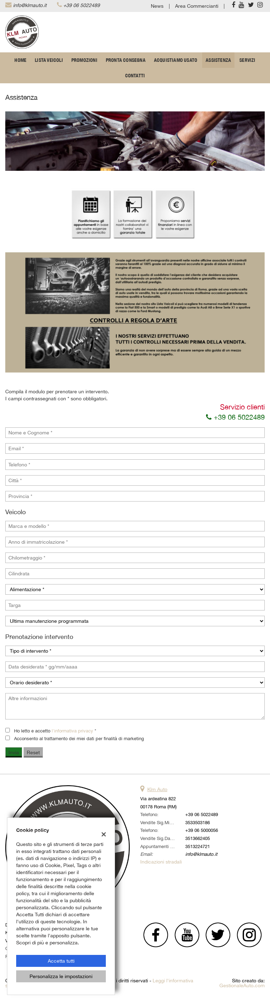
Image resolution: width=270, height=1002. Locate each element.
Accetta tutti (61, 961)
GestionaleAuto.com (242, 985)
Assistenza (218, 60)
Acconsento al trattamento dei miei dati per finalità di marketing (79, 738)
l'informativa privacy (72, 730)
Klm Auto (157, 789)
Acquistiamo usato (175, 60)
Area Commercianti (196, 6)
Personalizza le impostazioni (61, 976)
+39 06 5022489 (81, 5)
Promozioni (84, 60)
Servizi (247, 60)
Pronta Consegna (126, 60)
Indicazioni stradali (161, 862)
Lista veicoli (49, 60)
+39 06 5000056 (201, 830)
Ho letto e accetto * (55, 730)
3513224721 (197, 846)
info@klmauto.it (29, 5)
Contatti (135, 75)
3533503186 (197, 822)
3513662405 (197, 838)
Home (20, 60)
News (157, 6)
